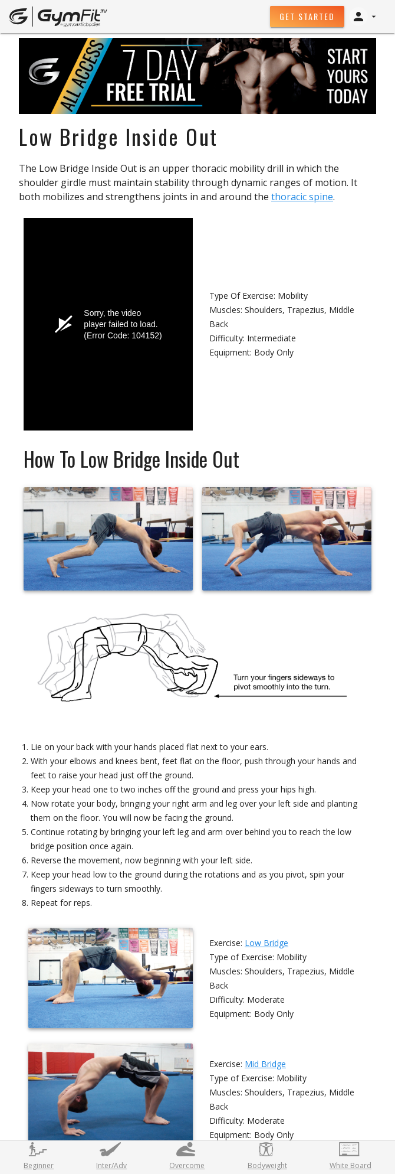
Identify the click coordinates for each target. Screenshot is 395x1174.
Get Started (307, 16)
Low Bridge (266, 942)
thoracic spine (302, 196)
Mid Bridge (265, 1063)
